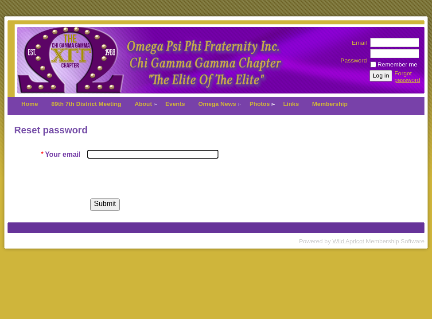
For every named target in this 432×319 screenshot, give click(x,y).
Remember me (397, 64)
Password (353, 57)
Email (357, 42)
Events (175, 104)
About (143, 104)
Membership (329, 104)
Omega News (217, 104)
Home (29, 104)
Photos (259, 104)
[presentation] (154, 178)
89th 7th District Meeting (86, 104)
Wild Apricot (348, 241)
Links (291, 104)
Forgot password (407, 76)
